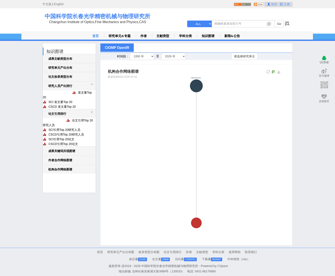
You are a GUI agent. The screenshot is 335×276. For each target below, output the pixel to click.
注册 (285, 4)
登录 (272, 4)
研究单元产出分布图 (120, 252)
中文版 (47, 4)
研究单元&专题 (120, 36)
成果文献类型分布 (60, 58)
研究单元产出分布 (60, 67)
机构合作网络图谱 (60, 169)
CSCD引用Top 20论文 (63, 144)
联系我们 (251, 252)
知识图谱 (208, 36)
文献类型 (162, 36)
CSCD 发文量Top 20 (62, 106)
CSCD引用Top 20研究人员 (66, 134)
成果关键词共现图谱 (61, 151)
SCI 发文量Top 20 (60, 102)
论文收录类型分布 (60, 76)
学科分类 (185, 36)
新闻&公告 (232, 36)
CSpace (222, 266)
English (59, 4)
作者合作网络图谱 (60, 160)
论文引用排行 (173, 252)
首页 (95, 36)
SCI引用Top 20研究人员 (64, 129)
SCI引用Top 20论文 (61, 139)
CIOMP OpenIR (117, 47)
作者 (143, 36)
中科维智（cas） (238, 259)
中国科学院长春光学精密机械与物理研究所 (97, 16)
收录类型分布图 (148, 252)
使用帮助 (235, 252)
